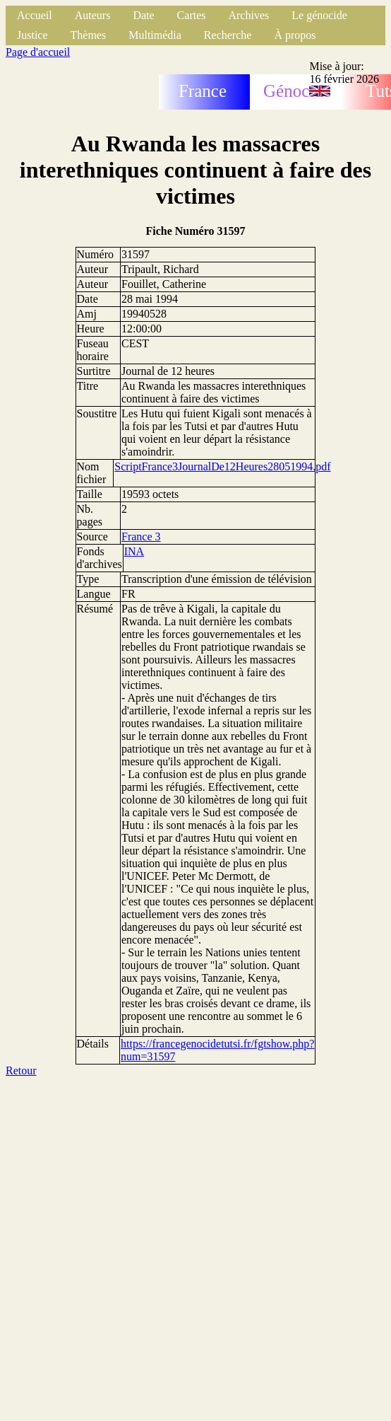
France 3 (141, 536)
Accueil (34, 15)
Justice (32, 35)
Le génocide (319, 15)
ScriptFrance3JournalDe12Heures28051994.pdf (222, 466)
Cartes (191, 15)
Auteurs (93, 15)
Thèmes (89, 35)
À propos (294, 35)
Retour (21, 1071)
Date (143, 15)
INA (134, 551)
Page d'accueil (38, 52)
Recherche (228, 35)
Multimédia (154, 35)
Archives (248, 15)
